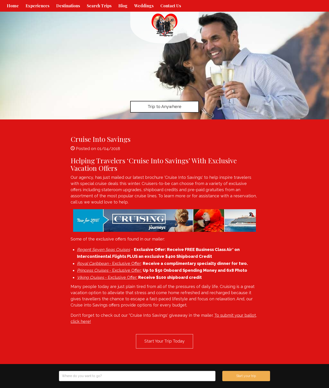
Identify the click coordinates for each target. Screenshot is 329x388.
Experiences (37, 5)
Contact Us (170, 5)
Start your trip (246, 376)
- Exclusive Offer (109, 263)
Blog (122, 5)
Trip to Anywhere (164, 106)
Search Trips (99, 5)
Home (13, 5)
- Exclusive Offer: (109, 270)
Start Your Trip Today (164, 341)
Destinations (68, 5)
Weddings (144, 5)
